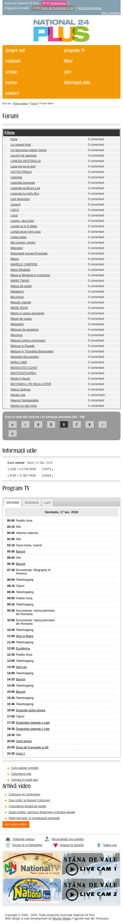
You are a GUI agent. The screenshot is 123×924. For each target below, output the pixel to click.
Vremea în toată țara (24, 780)
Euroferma (23, 648)
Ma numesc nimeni (22, 242)
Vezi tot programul (90, 8)
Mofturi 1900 (18, 362)
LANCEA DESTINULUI (25, 161)
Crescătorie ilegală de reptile (27, 806)
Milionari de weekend (24, 329)
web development (35, 918)
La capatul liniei (20, 144)
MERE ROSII (19, 308)
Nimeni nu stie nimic (23, 406)
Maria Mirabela (20, 270)
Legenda (16, 177)
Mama (14, 259)
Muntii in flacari (20, 378)
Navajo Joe (17, 395)
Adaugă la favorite (72, 845)
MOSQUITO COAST (24, 368)
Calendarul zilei (21, 774)
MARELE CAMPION (23, 264)
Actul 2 (20, 753)
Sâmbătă (12, 502)
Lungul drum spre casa (25, 231)
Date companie (111, 12)
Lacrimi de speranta (23, 155)
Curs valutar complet (24, 768)
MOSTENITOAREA (23, 373)
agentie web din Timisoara (91, 918)
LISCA (14, 210)
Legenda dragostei (22, 183)
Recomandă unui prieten (68, 839)
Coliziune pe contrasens (24, 794)
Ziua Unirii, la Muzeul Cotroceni (29, 800)
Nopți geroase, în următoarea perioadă (34, 818)
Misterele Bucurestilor (24, 357)
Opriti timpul (58, 3)
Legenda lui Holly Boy (24, 193)
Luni (47, 502)
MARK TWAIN (19, 280)
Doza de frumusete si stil (57, 8)
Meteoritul (16, 324)
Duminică (32, 502)
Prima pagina (20, 103)
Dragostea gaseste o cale (33, 722)
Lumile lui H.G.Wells (23, 226)
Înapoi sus (110, 845)
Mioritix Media (61, 918)
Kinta (13, 139)
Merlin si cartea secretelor (27, 313)
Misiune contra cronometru (27, 340)
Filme (9, 133)
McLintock (17, 297)
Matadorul (16, 291)
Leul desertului (20, 199)
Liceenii (15, 204)
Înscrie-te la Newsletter (27, 845)
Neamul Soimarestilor (24, 400)
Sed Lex (21, 667)
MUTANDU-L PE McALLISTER (30, 384)
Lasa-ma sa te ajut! (23, 166)
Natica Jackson (20, 389)
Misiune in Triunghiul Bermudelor (32, 351)
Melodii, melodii (20, 302)
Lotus (14, 215)
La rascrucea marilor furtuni (28, 150)
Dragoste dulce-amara (30, 710)
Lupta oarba (18, 237)
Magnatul (16, 248)
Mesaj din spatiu (21, 319)
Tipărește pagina (23, 839)
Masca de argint (20, 286)
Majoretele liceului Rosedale (28, 253)
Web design (12, 918)
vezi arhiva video (16, 824)
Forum (34, 103)
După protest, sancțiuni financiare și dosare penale (42, 812)
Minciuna (16, 335)
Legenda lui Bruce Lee (25, 188)
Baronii (20, 551)
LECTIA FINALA (21, 172)
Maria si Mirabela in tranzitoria (30, 275)
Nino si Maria (24, 636)
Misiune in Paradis (22, 346)
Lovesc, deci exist (22, 221)
